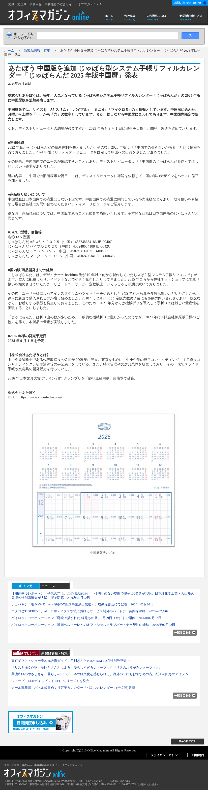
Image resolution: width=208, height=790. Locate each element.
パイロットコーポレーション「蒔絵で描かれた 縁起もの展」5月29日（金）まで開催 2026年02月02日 (86, 618)
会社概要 (130, 16)
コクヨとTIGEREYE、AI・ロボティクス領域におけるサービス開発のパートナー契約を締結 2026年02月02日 (91, 611)
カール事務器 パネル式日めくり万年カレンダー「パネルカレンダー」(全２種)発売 (73, 688)
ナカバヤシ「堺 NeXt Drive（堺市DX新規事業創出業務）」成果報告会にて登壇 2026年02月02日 (82, 604)
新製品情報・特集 (37, 50)
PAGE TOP (187, 741)
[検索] (107, 35)
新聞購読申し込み (191, 16)
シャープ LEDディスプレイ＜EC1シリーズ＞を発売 (50, 681)
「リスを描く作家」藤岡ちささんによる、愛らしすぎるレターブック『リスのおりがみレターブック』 (86, 667)
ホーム (110, 16)
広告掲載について (157, 16)
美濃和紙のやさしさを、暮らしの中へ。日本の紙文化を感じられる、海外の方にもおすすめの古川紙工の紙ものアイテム (99, 674)
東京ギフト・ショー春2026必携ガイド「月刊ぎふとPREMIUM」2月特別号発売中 (70, 661)
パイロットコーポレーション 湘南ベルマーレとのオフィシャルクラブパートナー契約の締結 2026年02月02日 (93, 625)
